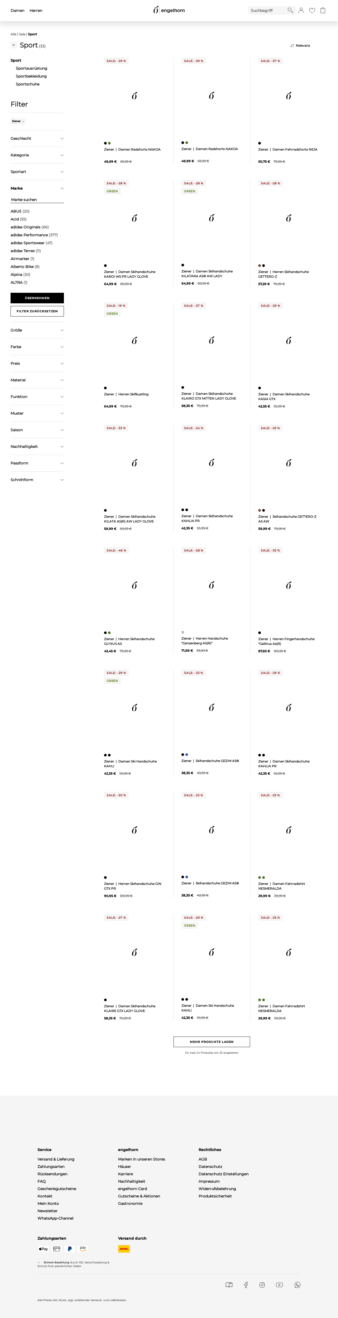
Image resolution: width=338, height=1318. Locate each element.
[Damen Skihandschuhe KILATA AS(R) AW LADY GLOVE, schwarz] (106, 510)
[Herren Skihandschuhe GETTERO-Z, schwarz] (264, 265)
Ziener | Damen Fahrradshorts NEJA (287, 149)
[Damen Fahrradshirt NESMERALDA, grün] (260, 877)
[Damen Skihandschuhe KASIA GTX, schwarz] (260, 388)
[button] (301, 10)
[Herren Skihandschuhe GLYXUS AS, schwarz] (106, 632)
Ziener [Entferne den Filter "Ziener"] (18, 121)
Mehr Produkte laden (212, 1042)
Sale (22, 34)
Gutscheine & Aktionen (139, 1196)
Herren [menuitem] (36, 10)
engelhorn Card (132, 1188)
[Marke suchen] (37, 199)
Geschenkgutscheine (56, 1188)
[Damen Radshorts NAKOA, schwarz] (106, 143)
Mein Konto (48, 1203)
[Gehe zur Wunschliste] (312, 10)
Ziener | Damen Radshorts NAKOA (132, 149)
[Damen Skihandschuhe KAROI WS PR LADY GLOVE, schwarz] (106, 265)
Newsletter (47, 1211)
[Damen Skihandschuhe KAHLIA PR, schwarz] (183, 510)
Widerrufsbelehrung (217, 1188)
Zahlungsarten (50, 1166)
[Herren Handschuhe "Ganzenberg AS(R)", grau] (183, 632)
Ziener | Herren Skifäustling (126, 394)
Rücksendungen (52, 1174)
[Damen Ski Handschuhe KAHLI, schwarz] (106, 755)
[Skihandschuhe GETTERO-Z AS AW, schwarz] (264, 510)
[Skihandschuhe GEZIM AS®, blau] (187, 754)
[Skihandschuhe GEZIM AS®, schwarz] (183, 754)
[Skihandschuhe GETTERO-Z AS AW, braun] (260, 510)
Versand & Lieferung (55, 1159)
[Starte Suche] (290, 10)
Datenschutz (210, 1166)
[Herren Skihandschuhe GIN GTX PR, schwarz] (106, 877)
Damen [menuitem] (17, 10)
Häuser (124, 1166)
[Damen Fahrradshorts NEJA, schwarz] (260, 143)
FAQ (41, 1181)
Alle (13, 34)
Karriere (125, 1174)
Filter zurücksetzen (37, 311)
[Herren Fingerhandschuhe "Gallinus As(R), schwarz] (260, 632)
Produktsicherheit (215, 1196)
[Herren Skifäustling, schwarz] (106, 388)
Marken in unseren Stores (141, 1159)
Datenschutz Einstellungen (223, 1174)
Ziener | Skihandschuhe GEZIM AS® (210, 761)
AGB (203, 1159)
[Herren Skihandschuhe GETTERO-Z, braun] (260, 265)
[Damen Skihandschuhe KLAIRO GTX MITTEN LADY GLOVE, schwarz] (183, 387)
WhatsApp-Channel (55, 1218)
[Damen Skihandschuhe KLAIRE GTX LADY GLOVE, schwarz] (106, 1000)
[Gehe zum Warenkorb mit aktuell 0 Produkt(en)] (323, 10)
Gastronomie (130, 1203)
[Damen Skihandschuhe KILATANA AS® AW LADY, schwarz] (183, 265)
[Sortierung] (308, 45)
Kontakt (44, 1196)
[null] (134, 95)
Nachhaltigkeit (131, 1181)
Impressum (209, 1181)
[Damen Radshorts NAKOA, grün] (110, 143)
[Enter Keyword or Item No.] (268, 10)
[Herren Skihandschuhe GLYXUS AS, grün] (110, 632)
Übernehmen (37, 298)
